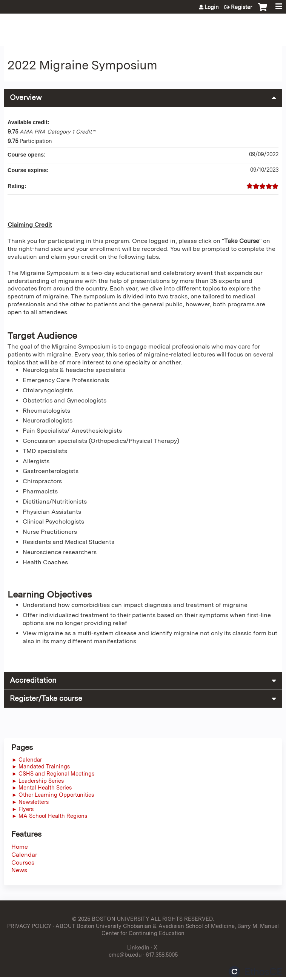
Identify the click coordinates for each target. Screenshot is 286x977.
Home (19, 846)
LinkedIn (138, 947)
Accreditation (33, 680)
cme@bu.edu (125, 954)
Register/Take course (46, 698)
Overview (26, 97)
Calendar (24, 854)
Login (212, 7)
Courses (22, 862)
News (19, 870)
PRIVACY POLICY (29, 926)
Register (241, 7)
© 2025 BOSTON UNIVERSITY (110, 919)
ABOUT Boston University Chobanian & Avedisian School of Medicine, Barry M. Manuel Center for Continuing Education (167, 929)
